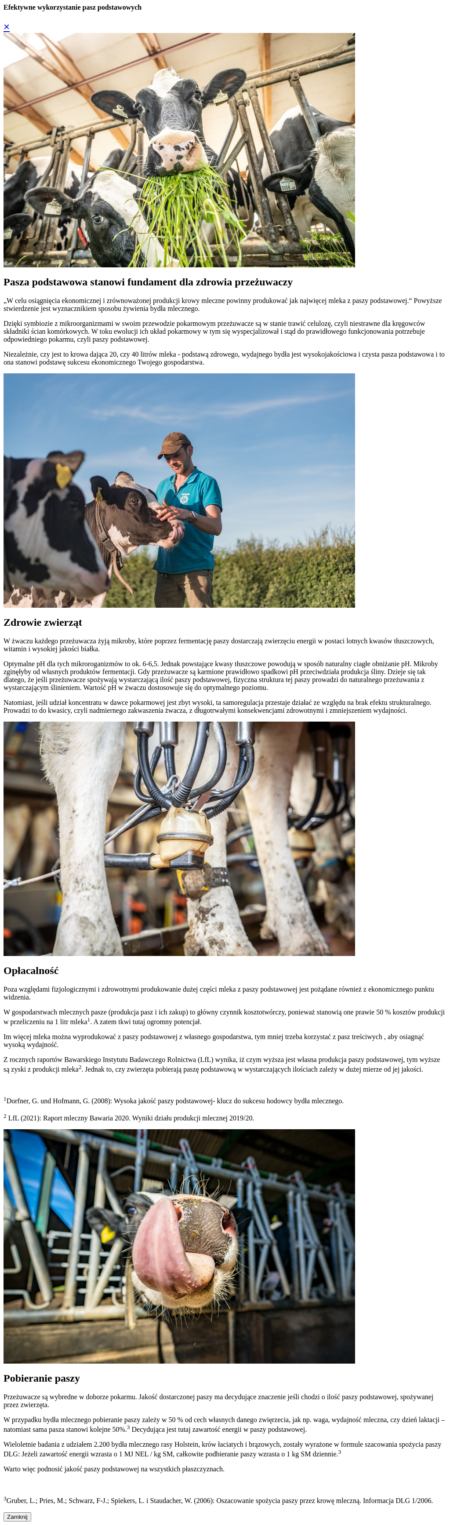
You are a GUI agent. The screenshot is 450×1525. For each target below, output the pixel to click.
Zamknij (17, 1517)
